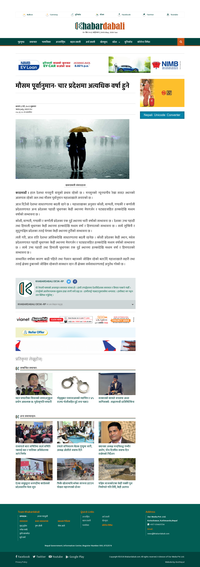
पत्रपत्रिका (46, 42)
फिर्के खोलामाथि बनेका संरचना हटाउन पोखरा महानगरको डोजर (75, 485)
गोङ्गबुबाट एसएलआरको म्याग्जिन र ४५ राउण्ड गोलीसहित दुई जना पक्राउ (75, 400)
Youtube (56, 556)
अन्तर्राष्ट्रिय (60, 42)
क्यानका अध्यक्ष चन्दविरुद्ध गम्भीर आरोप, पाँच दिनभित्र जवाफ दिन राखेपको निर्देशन (115, 450)
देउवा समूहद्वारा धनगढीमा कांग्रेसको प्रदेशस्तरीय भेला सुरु (33, 485)
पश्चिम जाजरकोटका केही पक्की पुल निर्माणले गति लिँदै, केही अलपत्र (115, 485)
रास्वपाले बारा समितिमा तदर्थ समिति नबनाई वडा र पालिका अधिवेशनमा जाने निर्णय (33, 450)
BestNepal (180, 562)
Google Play (75, 556)
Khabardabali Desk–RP (50, 281)
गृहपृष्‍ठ (21, 42)
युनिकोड (128, 42)
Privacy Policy (21, 562)
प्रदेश (114, 42)
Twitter (39, 556)
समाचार (33, 42)
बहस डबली (75, 42)
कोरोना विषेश (143, 42)
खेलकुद (103, 42)
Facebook (23, 556)
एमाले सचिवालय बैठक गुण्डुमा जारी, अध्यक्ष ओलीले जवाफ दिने (74, 448)
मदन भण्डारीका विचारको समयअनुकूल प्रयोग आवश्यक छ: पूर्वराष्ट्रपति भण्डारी (34, 400)
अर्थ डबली (90, 42)
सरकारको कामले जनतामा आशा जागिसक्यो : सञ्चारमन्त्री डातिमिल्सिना (116, 400)
